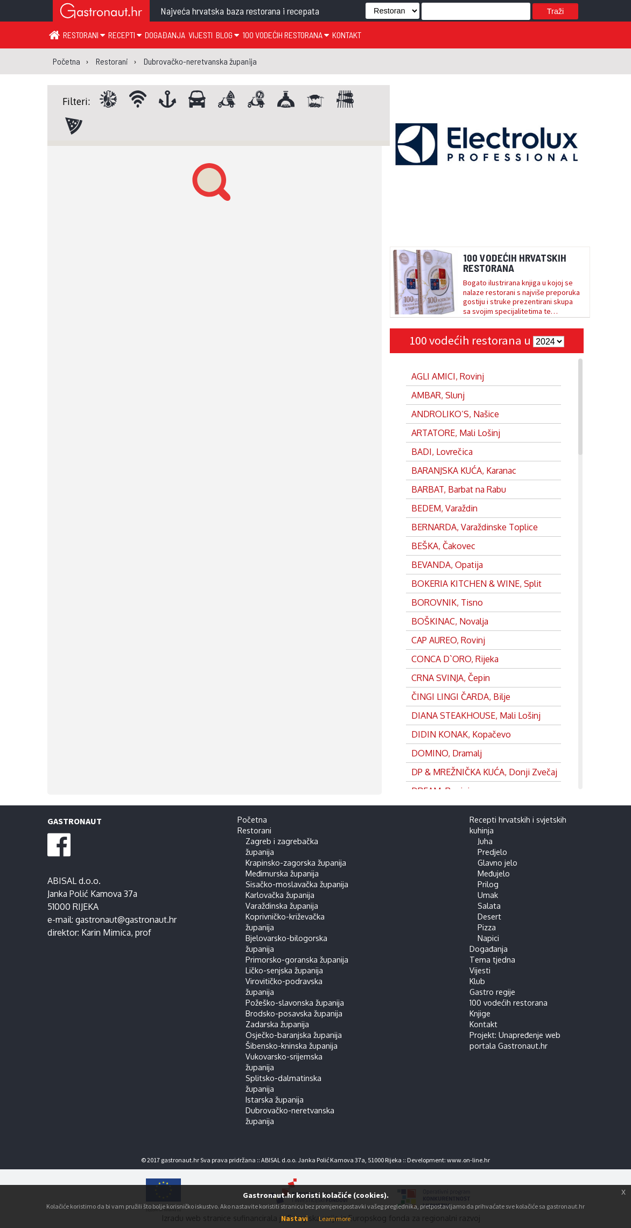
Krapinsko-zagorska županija (296, 862)
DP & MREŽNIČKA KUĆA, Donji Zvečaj (484, 772)
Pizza (487, 927)
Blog (227, 35)
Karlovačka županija (280, 895)
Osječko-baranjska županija (294, 1035)
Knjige (479, 1013)
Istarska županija (275, 1099)
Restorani (84, 35)
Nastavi (294, 1218)
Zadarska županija (277, 1024)
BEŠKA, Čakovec (443, 546)
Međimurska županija (282, 873)
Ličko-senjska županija (284, 970)
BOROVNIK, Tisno (447, 602)
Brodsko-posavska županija (294, 1013)
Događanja (165, 35)
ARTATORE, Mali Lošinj (455, 432)
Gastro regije (492, 992)
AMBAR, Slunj (438, 395)
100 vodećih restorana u (471, 340)
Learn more (334, 1219)
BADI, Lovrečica (442, 451)
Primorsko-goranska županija (297, 959)
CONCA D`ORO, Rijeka (455, 659)
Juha (485, 841)
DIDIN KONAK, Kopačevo (461, 734)
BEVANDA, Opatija (447, 564)
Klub (477, 981)
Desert (489, 916)
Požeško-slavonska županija (295, 1002)
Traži (555, 11)
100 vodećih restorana (285, 35)
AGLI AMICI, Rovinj (447, 376)
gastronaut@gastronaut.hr (126, 919)
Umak (488, 895)
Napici (488, 938)
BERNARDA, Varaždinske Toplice (474, 527)
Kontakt (346, 35)
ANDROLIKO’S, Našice (455, 414)
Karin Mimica (106, 932)
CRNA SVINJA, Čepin (450, 677)
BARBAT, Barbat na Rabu (458, 489)
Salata (489, 905)
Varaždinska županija (282, 905)
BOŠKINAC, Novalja (449, 621)
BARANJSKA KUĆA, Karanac (463, 470)
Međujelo (494, 873)
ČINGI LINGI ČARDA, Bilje (460, 696)
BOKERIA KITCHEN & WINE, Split (476, 583)
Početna (252, 819)
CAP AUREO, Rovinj (448, 640)
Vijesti (200, 35)
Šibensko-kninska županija (292, 1045)
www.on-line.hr (468, 1160)
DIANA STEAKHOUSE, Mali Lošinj (476, 715)
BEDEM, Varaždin (444, 508)
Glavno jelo (497, 862)
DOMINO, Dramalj (446, 753)
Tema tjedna (492, 959)
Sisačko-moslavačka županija (297, 884)
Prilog (488, 884)
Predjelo (492, 852)
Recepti (125, 35)
